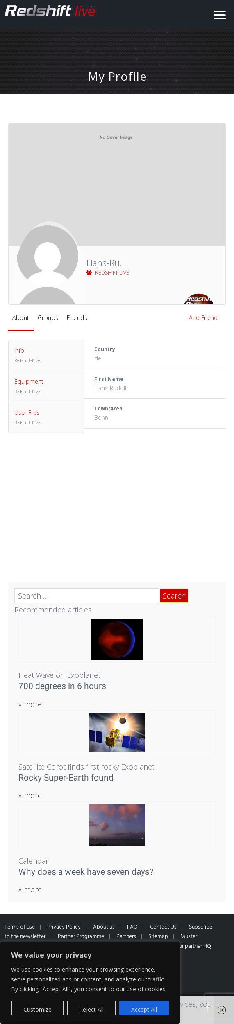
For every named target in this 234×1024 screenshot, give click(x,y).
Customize (37, 1009)
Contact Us (163, 927)
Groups (48, 318)
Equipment (46, 387)
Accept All (144, 1009)
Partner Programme (81, 936)
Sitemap (158, 936)
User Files (46, 418)
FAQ (132, 927)
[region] (90, 982)
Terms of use (20, 927)
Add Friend (203, 318)
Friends (77, 318)
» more (30, 704)
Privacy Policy (64, 927)
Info (46, 356)
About (21, 318)
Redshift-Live (107, 272)
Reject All (91, 1009)
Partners (126, 936)
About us (104, 927)
